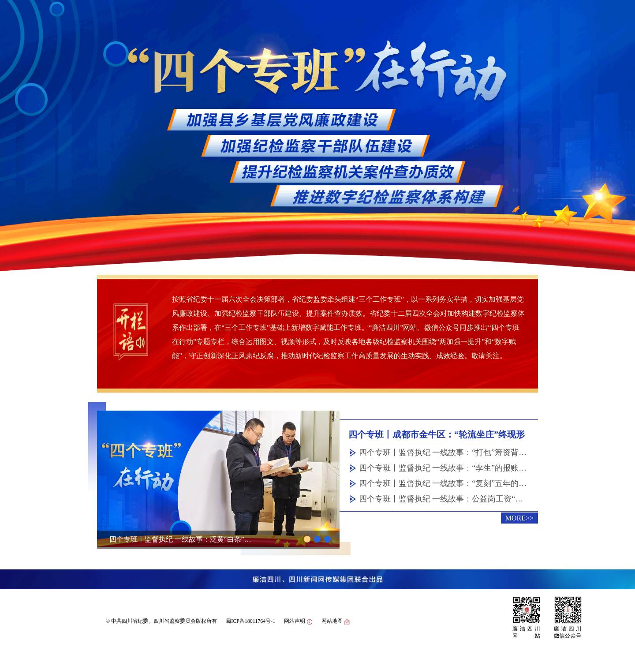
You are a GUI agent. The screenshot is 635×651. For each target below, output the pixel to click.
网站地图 (335, 621)
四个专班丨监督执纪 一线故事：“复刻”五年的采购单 (443, 483)
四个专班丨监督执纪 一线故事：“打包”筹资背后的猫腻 (443, 452)
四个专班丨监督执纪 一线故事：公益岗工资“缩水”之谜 (443, 498)
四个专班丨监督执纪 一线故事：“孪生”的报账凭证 (443, 468)
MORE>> (519, 518)
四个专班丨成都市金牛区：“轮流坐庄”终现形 (436, 434)
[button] (307, 539)
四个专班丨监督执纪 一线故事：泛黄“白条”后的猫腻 (182, 539)
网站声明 (298, 621)
